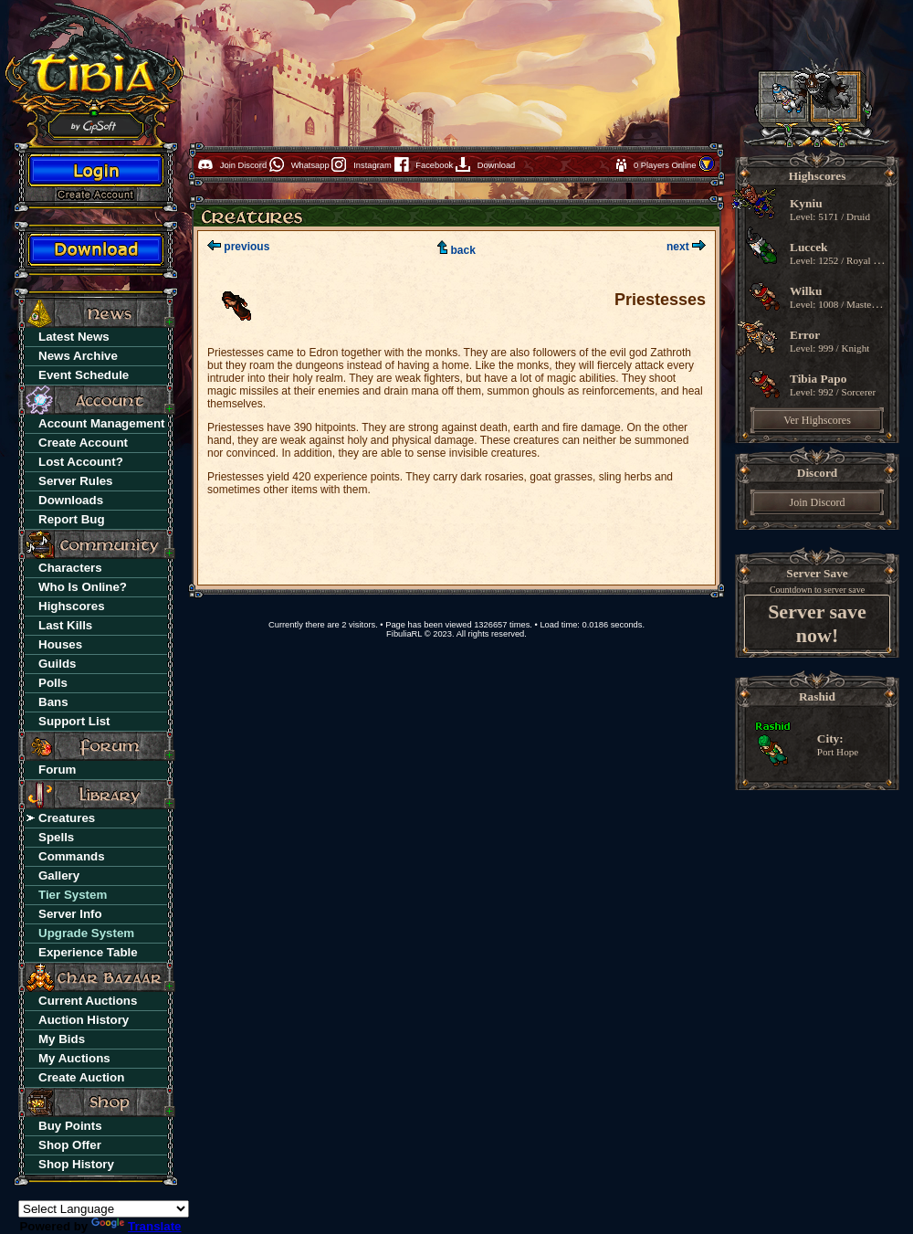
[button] (706, 169)
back (456, 250)
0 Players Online (666, 165)
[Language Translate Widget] (103, 1209)
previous (238, 246)
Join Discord (817, 502)
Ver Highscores (817, 420)
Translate (136, 1226)
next (686, 246)
